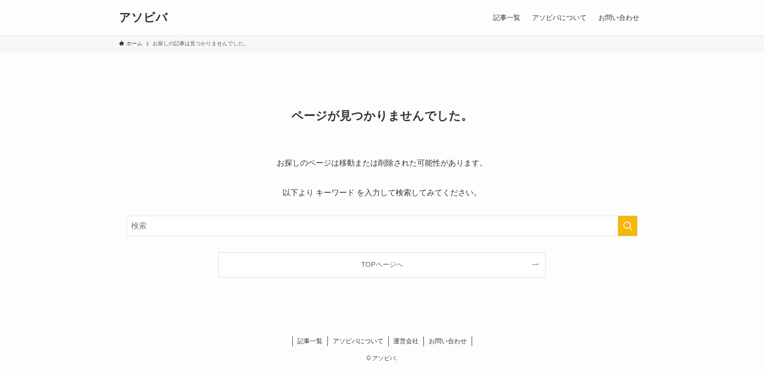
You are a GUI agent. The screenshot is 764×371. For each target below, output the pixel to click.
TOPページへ (381, 264)
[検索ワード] (382, 226)
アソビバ (143, 17)
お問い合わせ (448, 341)
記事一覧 (310, 341)
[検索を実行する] (627, 226)
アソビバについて (358, 341)
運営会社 (406, 341)
